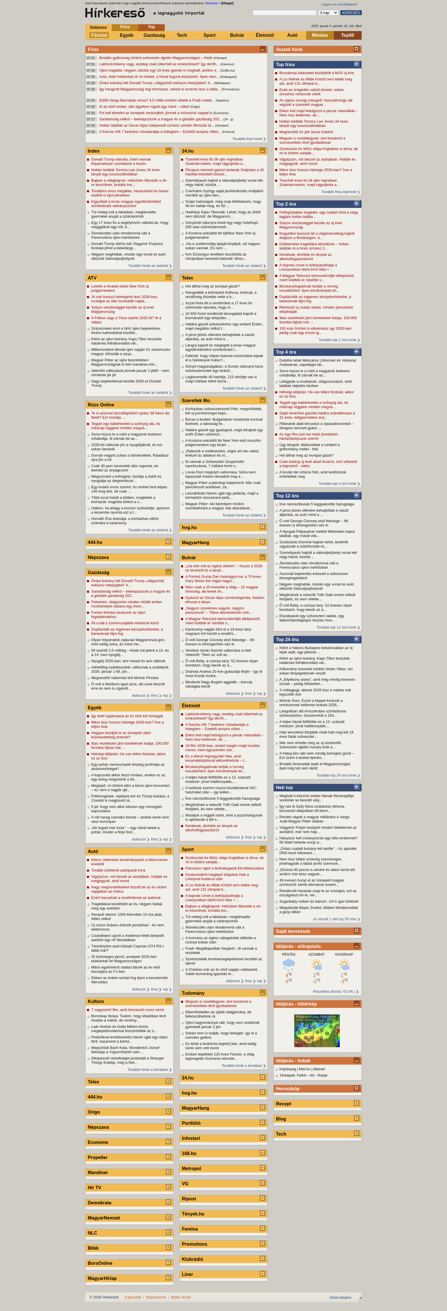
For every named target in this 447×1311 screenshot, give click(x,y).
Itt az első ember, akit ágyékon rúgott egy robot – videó (144, 106)
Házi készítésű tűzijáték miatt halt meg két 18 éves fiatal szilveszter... (316, 734)
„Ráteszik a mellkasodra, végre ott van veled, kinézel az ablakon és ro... (222, 453)
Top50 (347, 35)
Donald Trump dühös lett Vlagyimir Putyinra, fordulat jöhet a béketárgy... (127, 246)
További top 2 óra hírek (337, 340)
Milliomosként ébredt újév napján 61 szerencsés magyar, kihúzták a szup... (130, 351)
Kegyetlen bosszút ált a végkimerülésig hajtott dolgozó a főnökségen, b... (317, 235)
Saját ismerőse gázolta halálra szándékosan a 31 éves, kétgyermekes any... (317, 415)
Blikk (93, 1248)
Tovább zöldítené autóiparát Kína (118, 870)
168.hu (189, 1153)
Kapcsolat (133, 1297)
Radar (323, 1075)
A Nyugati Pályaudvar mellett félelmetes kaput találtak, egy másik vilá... (317, 533)
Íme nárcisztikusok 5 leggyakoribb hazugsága (316, 504)
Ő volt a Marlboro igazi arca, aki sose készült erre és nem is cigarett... (128, 686)
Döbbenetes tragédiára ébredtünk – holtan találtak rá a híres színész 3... (314, 246)
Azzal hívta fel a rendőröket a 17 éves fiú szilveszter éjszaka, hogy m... (218, 305)
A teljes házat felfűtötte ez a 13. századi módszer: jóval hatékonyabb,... (311, 724)
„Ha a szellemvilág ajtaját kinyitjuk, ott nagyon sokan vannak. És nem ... (222, 246)
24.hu (188, 151)
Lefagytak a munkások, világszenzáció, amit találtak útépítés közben (315, 383)
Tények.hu (193, 1213)
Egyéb (126, 35)
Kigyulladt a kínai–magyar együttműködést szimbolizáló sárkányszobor (126, 203)
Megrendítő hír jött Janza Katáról (306, 132)
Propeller (97, 1157)
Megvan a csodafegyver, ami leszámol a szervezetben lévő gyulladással (312, 140)
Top (151, 27)
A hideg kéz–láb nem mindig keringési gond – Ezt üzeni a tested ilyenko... (316, 755)
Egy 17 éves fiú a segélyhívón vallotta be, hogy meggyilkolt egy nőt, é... (129, 224)
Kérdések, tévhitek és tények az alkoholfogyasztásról (305, 256)
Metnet (319, 1069)
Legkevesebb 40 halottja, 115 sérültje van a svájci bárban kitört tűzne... (221, 379)
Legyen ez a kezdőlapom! (339, 4)
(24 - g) (228, 119)
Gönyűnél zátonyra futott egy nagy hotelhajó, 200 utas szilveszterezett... (222, 224)
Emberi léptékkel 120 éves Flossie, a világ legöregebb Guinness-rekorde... (219, 1056)
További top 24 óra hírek (336, 775)
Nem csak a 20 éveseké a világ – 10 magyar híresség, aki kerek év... (221, 589)
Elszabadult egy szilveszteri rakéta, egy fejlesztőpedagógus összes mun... (311, 618)
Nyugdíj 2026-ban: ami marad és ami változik (128, 661)
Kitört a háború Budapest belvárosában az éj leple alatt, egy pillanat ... (316, 650)
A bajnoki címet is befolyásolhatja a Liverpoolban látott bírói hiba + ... (308, 267)
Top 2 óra (286, 204)
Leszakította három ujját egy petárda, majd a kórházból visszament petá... (222, 495)
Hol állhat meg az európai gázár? (306, 455)
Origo (94, 1112)
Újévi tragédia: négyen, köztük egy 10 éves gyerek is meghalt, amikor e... (159, 70)
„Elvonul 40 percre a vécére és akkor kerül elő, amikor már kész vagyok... (317, 872)
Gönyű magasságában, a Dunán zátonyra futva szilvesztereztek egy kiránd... (224, 368)
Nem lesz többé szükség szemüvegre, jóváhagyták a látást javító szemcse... (310, 861)
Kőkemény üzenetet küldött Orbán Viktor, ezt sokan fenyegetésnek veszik (316, 671)
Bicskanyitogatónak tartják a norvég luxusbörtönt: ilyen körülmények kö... (309, 288)
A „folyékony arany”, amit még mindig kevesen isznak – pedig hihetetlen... (317, 681)
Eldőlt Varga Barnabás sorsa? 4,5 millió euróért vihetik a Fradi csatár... (157, 100)
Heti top (284, 787)
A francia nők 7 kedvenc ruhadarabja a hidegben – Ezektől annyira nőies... (160, 131)
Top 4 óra (286, 352)
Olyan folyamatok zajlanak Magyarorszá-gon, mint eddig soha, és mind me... (128, 642)
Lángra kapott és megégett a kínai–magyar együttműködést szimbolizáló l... (220, 347)
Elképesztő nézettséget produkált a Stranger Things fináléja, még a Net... (127, 1060)
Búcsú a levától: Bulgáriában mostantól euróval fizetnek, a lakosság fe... (224, 421)
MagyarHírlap (102, 1278)
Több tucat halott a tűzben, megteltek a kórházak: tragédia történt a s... (123, 499)
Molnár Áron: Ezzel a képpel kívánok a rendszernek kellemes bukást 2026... (311, 702)
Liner (187, 1274)
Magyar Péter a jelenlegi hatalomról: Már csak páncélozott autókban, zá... (223, 485)
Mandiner (98, 1172)
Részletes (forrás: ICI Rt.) (334, 991)
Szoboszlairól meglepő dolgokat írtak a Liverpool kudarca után (217, 876)
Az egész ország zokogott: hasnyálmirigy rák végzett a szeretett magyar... (316, 102)
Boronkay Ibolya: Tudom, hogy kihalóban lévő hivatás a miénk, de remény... (128, 1018)
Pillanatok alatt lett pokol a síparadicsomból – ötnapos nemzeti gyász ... (316, 426)
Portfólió (191, 1123)
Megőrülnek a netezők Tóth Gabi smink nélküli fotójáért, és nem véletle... (317, 597)
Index (94, 151)
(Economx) (220, 113)
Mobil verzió (181, 1297)
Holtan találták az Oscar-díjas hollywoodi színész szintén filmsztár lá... (157, 125)
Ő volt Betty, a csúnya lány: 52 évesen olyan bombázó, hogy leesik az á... (315, 607)
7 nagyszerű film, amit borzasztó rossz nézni (127, 1010)
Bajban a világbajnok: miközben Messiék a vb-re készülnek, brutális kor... (129, 182)
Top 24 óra (287, 639)
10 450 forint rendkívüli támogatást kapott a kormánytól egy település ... (220, 315)
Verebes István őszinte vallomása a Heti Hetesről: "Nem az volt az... (218, 652)
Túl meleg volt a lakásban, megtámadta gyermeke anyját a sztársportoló (123, 214)
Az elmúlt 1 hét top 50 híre (334, 919)
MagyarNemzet (104, 1217)
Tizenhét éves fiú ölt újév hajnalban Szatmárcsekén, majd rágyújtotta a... (309, 182)
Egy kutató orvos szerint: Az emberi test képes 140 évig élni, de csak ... (129, 489)
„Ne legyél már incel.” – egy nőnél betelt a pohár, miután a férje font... (125, 830)
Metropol (191, 1168)
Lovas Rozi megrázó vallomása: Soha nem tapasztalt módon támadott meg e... (220, 474)
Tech (182, 35)
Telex (93, 1081)
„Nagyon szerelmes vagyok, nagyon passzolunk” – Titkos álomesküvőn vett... (218, 610)
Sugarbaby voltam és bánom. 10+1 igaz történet (318, 901)
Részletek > (212, 3)
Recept (283, 1103)
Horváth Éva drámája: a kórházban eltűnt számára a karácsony (125, 520)
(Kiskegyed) (228, 76)
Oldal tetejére (340, 1297)
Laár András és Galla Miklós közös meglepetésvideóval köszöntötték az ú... (124, 1028)
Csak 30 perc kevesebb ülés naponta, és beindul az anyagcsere (124, 468)
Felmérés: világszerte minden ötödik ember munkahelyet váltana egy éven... (126, 604)
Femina (190, 1229)
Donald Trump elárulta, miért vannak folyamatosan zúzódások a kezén (121, 161)
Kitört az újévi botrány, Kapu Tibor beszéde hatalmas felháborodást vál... (314, 660)
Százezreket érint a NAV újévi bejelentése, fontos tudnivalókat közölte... (126, 330)
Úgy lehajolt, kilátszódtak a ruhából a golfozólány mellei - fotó (309, 447)
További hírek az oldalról (148, 266)
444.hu (95, 542)
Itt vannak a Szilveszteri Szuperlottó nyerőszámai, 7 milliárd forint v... (214, 463)
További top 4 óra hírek (337, 483)
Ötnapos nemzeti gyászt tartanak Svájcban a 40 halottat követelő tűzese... (224, 172)
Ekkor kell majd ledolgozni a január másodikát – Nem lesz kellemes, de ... (318, 113)
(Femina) (228, 131)
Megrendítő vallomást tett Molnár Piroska (125, 678)
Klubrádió (192, 1259)
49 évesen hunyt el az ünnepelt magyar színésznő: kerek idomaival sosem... (311, 882)
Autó (292, 35)
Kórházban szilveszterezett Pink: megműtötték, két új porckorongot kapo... (223, 411)
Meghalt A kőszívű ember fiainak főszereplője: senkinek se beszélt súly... (317, 798)
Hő (312, 1075)
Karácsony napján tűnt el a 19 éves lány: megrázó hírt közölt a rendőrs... (218, 631)
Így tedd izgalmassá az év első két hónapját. (127, 716)
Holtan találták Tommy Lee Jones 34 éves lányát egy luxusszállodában (313, 123)
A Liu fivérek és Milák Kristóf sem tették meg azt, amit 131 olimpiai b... (315, 81)
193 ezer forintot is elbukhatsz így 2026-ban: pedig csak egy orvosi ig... (315, 330)
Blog (281, 1119)
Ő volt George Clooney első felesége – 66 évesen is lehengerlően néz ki (313, 523)
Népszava (98, 557)
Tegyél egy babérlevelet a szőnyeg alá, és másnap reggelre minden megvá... (313, 404)
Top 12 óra (287, 495)
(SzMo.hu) (227, 70)
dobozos (139, 695)
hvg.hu (189, 527)
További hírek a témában (148, 1069)
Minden (320, 35)
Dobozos (98, 27)
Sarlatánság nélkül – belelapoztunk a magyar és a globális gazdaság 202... (161, 119)
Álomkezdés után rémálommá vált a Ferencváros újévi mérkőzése (308, 565)
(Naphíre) (222, 100)
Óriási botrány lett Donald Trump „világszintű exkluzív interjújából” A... (156, 83)
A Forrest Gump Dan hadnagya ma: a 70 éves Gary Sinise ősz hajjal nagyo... (223, 578)
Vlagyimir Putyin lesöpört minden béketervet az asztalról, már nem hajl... (318, 829)
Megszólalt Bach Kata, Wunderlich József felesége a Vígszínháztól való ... (125, 1049)
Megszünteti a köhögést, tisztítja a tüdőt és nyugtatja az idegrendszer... (126, 478)
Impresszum (156, 1297)
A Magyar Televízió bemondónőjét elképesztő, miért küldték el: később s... (317, 277)
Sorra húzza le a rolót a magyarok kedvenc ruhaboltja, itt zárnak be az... (314, 373)
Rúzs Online (101, 404)
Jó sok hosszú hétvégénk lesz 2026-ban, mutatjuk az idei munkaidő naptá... (124, 299)
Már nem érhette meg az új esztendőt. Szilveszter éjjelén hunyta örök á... (310, 745)
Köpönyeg (287, 1069)
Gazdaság (154, 35)
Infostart (191, 1138)
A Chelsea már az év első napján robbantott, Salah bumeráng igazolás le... (221, 971)
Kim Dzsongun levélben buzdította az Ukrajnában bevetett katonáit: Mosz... (216, 256)
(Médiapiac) (222, 83)
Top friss (285, 64)
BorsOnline (100, 1263)
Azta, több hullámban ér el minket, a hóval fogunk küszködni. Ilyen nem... (159, 76)
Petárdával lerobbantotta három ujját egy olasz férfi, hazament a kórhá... (129, 1039)
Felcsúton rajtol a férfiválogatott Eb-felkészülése (224, 868)
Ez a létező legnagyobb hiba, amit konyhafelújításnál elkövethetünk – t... (216, 758)
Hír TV (94, 1187)
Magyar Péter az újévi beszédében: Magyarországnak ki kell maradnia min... (124, 362)
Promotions (194, 1244)
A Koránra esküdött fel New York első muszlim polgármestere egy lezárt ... (223, 442)
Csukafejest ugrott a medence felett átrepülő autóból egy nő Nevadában (127, 937)
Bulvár (237, 35)
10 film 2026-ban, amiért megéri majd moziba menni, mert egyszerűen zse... (222, 747)
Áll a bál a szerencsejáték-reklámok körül (125, 623)
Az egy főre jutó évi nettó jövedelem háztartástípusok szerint (308, 436)
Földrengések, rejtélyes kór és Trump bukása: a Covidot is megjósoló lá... (130, 798)
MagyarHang (195, 542)
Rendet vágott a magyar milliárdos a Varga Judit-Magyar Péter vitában (314, 819)
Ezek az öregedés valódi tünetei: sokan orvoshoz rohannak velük (311, 92)
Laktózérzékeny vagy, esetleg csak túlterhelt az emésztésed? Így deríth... (159, 64)
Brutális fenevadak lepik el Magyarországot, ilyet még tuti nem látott (315, 766)
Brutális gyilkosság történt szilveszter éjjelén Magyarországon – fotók (156, 58)
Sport (210, 35)
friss (154, 695)
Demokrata (99, 1202)
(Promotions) (230, 89)
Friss (125, 27)
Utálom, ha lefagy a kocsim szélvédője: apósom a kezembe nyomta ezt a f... (130, 510)
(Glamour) (227, 64)
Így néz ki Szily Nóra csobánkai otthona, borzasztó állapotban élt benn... (312, 808)
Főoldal (99, 35)
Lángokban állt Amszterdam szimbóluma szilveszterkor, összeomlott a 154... (312, 713)
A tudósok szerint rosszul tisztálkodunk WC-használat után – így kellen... (221, 790)
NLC (92, 1233)
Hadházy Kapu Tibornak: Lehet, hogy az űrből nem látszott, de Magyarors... (223, 214)
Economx (98, 1142)
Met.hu (304, 1069)
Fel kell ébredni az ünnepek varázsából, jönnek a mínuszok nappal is (156, 113)
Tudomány (193, 993)
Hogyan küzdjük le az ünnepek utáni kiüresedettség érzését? (121, 735)
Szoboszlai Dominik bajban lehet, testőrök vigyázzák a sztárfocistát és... (313, 544)
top (165, 695)
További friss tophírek (338, 192)
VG (185, 1183)
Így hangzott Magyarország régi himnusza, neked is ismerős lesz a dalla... (160, 89)
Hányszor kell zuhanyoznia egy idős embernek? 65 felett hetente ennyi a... (318, 840)
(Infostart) (220, 58)
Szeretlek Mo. (196, 400)
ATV (92, 277)
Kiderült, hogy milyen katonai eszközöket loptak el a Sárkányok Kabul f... (224, 358)
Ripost (189, 1198)
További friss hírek (247, 139)
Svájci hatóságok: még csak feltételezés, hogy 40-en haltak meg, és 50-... (223, 203)
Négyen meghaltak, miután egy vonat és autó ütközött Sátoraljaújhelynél (316, 586)
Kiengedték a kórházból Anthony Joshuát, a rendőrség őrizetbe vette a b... (221, 294)
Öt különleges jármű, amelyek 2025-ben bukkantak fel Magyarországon (124, 959)
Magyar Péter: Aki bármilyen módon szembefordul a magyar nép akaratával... (219, 506)
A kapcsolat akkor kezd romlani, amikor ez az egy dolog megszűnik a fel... (128, 777)
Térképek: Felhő (292, 1075)
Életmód (265, 35)
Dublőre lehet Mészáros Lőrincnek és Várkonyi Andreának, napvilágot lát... (317, 362)
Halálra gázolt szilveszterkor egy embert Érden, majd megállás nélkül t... (224, 326)
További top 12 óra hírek (336, 627)
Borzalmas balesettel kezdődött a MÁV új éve (316, 73)
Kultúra (96, 1001)
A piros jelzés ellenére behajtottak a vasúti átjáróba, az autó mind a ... (313, 512)
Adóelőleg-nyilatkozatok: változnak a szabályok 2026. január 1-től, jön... (130, 669)
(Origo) (195, 106)
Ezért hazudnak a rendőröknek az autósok (126, 897)
